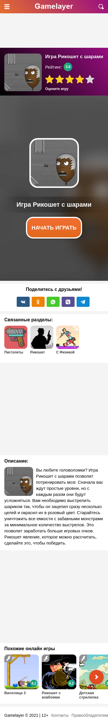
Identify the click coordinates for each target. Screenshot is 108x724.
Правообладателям (89, 715)
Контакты (60, 715)
